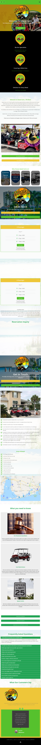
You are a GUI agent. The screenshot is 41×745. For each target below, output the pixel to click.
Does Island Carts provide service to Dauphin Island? (12, 637)
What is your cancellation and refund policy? (10, 664)
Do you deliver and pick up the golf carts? (10, 675)
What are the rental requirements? (9, 652)
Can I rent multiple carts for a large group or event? (12, 671)
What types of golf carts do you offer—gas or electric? (12, 647)
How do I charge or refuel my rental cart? (10, 658)
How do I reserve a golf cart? (7, 677)
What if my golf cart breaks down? (8, 662)
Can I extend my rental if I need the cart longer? (11, 673)
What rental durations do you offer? (9, 656)
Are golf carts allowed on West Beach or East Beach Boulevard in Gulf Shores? (17, 645)
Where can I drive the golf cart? (8, 654)
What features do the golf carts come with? (10, 667)
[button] (39, 2)
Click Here (20, 245)
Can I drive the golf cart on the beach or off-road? (11, 660)
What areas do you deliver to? (8, 650)
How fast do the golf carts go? (8, 669)
